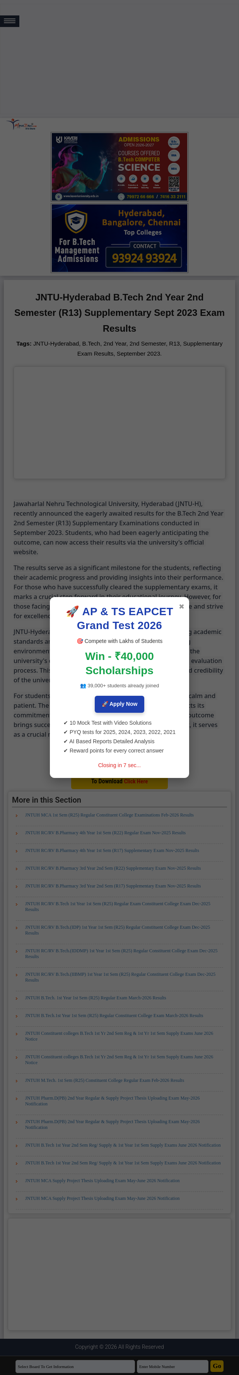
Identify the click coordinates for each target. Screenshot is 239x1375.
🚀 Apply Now (120, 704)
